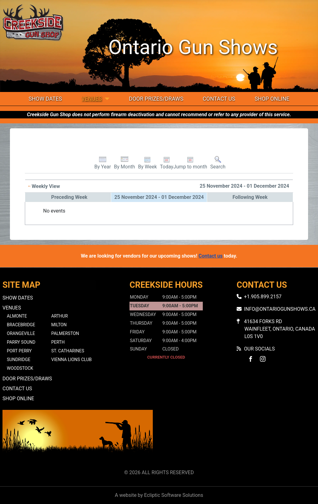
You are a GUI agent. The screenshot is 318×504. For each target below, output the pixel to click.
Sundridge (18, 359)
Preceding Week (69, 197)
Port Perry (19, 350)
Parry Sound (21, 342)
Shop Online (272, 99)
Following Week (250, 197)
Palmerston (65, 333)
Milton (58, 324)
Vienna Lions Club (71, 359)
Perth (58, 342)
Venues (91, 99)
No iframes (240, 438)
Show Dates (45, 99)
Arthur (59, 316)
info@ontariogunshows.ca (280, 309)
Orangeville (21, 333)
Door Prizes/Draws (156, 99)
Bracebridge (21, 324)
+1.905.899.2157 (263, 297)
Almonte (17, 316)
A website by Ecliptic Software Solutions (159, 495)
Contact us (210, 256)
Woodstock (20, 368)
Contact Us (219, 99)
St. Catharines (67, 350)
